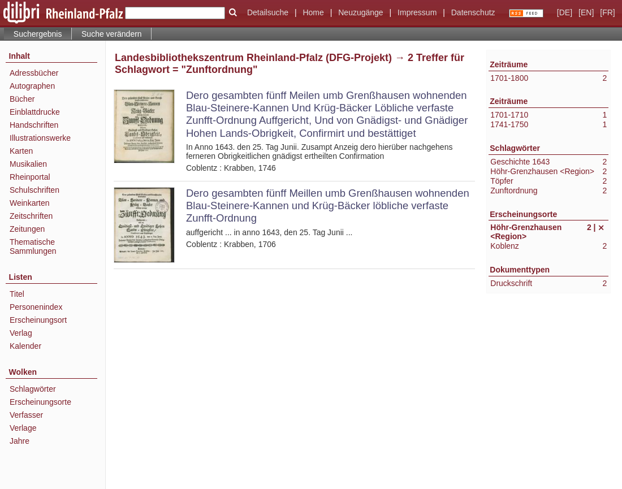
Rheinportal (30, 176)
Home (313, 12)
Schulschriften (34, 189)
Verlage (23, 427)
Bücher (22, 98)
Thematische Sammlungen (33, 246)
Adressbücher (34, 72)
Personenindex (36, 306)
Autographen (32, 85)
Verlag (21, 332)
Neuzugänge (360, 12)
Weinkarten (30, 202)
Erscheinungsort (38, 319)
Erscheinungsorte (40, 401)
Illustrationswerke (40, 137)
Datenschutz (473, 12)
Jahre (19, 440)
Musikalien (28, 163)
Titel (17, 293)
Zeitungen (27, 228)
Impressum (417, 12)
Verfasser (26, 414)
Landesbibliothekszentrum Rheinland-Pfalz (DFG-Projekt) (253, 57)
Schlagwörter (33, 388)
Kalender (25, 345)
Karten (21, 150)
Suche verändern (111, 33)
